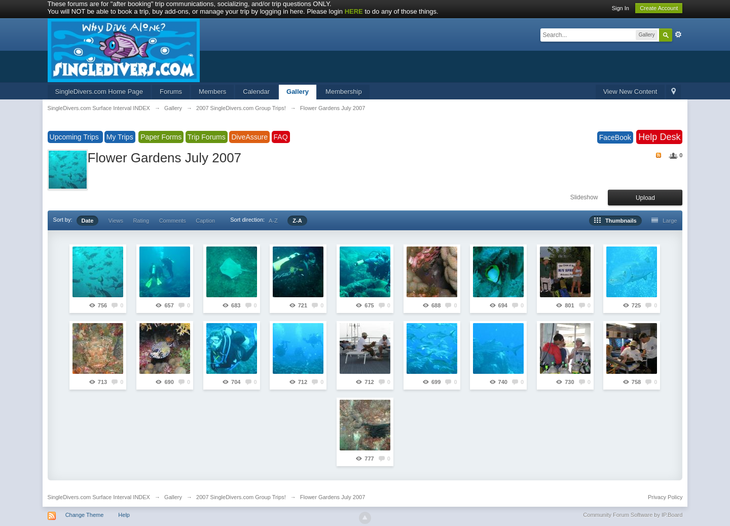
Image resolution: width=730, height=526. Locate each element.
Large (664, 221)
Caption (205, 221)
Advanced (678, 34)
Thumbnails (615, 221)
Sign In (620, 8)
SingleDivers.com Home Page (99, 91)
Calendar (256, 91)
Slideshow (584, 197)
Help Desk (659, 137)
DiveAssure (249, 137)
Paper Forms (160, 137)
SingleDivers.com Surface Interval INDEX (99, 497)
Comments (172, 221)
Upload (645, 197)
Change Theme (84, 515)
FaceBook (615, 137)
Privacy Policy (665, 497)
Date (88, 221)
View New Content (630, 91)
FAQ (281, 137)
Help (124, 515)
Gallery (297, 91)
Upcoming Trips (75, 137)
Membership (343, 91)
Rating (141, 221)
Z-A (297, 221)
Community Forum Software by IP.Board (632, 515)
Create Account (659, 8)
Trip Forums (207, 137)
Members (212, 91)
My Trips (119, 137)
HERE (354, 11)
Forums (171, 91)
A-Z (273, 221)
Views (115, 221)
